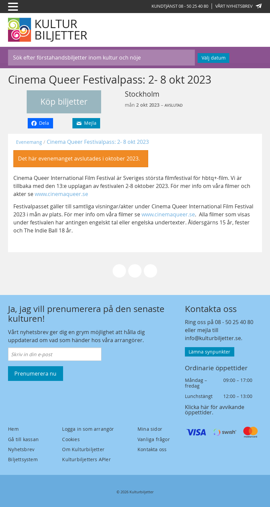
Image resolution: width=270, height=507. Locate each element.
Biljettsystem (23, 459)
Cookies (70, 439)
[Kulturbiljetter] (48, 29)
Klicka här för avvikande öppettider (214, 409)
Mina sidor (150, 429)
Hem (13, 429)
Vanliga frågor (154, 439)
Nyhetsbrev (21, 449)
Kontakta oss (152, 449)
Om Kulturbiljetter (83, 449)
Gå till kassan (23, 439)
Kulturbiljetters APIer (86, 459)
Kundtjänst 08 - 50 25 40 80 (180, 6)
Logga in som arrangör (88, 429)
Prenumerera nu (35, 373)
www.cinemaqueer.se (61, 194)
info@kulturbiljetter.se (213, 338)
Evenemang (29, 142)
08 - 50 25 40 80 (234, 322)
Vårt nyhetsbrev (238, 6)
